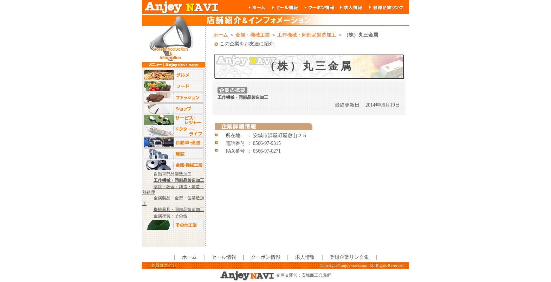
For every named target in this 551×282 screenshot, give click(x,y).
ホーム (189, 257)
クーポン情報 (265, 257)
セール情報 (224, 257)
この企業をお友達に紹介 (243, 43)
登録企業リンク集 (349, 257)
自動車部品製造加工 (173, 174)
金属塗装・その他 (170, 215)
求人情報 (305, 257)
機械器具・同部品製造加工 (179, 209)
